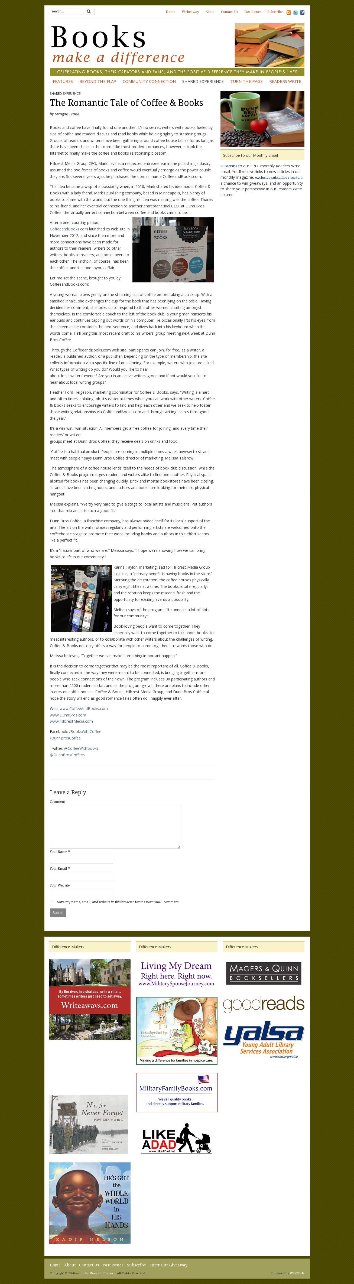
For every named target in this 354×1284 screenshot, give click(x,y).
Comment (57, 802)
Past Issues (252, 12)
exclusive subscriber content (279, 177)
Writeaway (190, 12)
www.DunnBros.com (68, 715)
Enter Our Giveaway (168, 1265)
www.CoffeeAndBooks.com (84, 708)
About (210, 12)
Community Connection (149, 81)
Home (170, 12)
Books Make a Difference (97, 1273)
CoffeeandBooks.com (69, 229)
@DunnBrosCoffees (67, 754)
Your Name (58, 852)
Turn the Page (246, 81)
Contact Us (229, 12)
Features (63, 81)
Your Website (60, 885)
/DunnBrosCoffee (65, 738)
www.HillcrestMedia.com (71, 721)
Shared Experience (203, 81)
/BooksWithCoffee (85, 731)
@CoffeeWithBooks (81, 748)
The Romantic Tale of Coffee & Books (126, 103)
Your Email (58, 869)
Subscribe (275, 12)
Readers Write (285, 81)
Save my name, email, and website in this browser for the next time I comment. (118, 902)
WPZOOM (297, 1273)
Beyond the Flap (97, 81)
